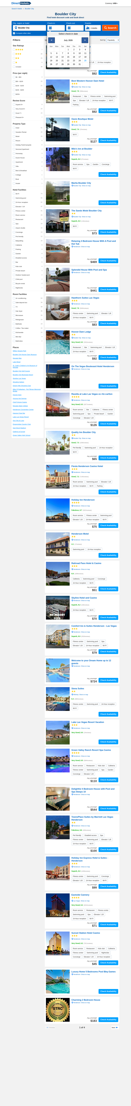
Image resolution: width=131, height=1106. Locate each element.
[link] (21, 3)
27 (57, 64)
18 (85, 57)
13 (57, 57)
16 (74, 57)
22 (68, 61)
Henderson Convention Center (23, 409)
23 (74, 61)
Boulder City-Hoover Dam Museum (25, 354)
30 (74, 64)
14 (62, 57)
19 (51, 61)
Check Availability (108, 72)
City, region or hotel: (21, 23)
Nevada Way (17, 358)
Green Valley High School (21, 435)
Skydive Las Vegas (19, 378)
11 (85, 53)
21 (62, 61)
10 (80, 53)
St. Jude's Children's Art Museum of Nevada (25, 366)
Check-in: (51, 23)
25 (85, 61)
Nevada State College (20, 406)
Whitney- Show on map (79, 694)
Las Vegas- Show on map (80, 901)
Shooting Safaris (18, 382)
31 (80, 64)
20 (57, 61)
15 (68, 57)
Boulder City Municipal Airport (23, 375)
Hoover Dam (17, 395)
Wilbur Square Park (19, 351)
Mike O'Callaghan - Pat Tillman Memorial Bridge (27, 390)
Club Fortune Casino (20, 402)
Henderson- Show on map (80, 304)
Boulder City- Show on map (81, 53)
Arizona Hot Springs (20, 398)
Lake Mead (16, 362)
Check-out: (70, 23)
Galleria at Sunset (19, 432)
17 (80, 57)
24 (80, 61)
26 (51, 64)
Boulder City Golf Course (21, 371)
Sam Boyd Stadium (19, 428)
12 (51, 57)
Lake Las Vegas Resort (21, 417)
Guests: (88, 23)
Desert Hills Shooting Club (22, 386)
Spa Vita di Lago (18, 420)
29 (68, 64)
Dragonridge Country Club (22, 424)
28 (62, 64)
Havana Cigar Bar (19, 413)
